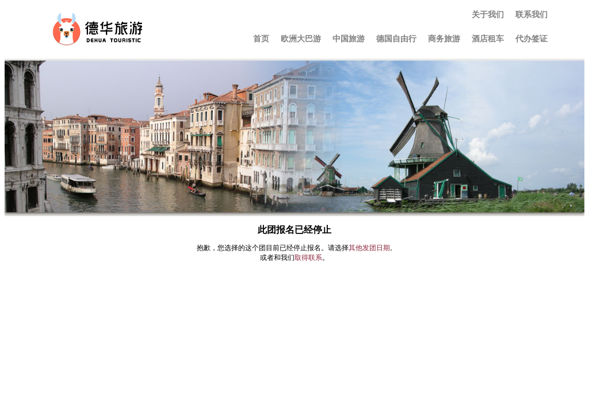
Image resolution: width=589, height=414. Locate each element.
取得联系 (308, 258)
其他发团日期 (369, 248)
